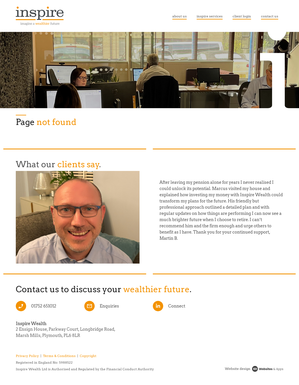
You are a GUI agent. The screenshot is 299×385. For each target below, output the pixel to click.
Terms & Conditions (59, 356)
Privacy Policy (27, 356)
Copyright (88, 356)
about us (179, 16)
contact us (269, 16)
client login (242, 16)
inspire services (210, 16)
